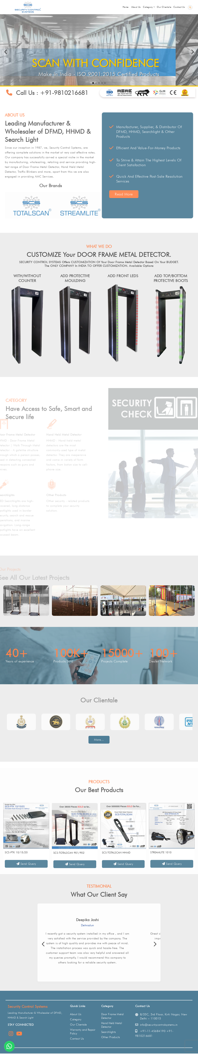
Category (75, 1019)
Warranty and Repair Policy (82, 1031)
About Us (75, 1014)
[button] (192, 52)
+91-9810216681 (69, 92)
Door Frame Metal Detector (24, 434)
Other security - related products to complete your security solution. (75, 505)
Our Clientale (78, 1024)
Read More (129, 194)
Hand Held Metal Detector (70, 434)
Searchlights (13, 495)
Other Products (63, 495)
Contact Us (77, 1038)
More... (99, 739)
